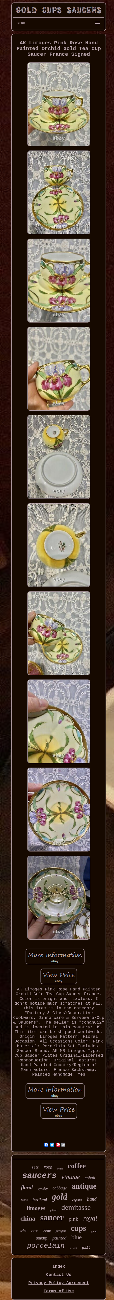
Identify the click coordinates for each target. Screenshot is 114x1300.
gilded (53, 1210)
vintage (70, 1176)
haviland (39, 1199)
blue (76, 1237)
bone (47, 1230)
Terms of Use (59, 1291)
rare (34, 1231)
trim (23, 1231)
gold (59, 1197)
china (27, 1218)
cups (78, 1228)
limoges (36, 1208)
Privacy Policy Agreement (58, 1283)
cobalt (90, 1177)
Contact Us (58, 1274)
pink (73, 1219)
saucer (52, 1217)
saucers (39, 1175)
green (94, 1231)
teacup (41, 1237)
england (77, 1200)
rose (48, 1167)
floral (27, 1187)
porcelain (46, 1246)
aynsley (43, 1188)
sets (35, 1167)
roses (24, 1200)
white (60, 1168)
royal (90, 1218)
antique (84, 1186)
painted (59, 1237)
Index (58, 1266)
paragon (61, 1231)
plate (73, 1247)
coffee (77, 1166)
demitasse (75, 1207)
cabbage (60, 1188)
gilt (86, 1248)
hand (91, 1199)
